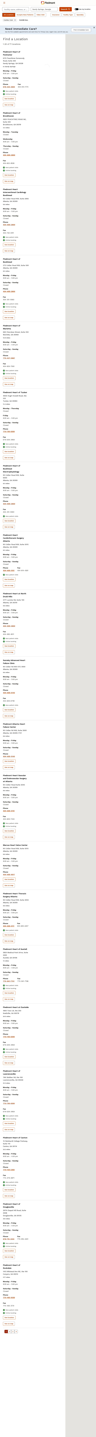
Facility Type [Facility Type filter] (68, 15)
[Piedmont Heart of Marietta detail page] (9, 378)
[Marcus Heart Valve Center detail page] (9, 879)
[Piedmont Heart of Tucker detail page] (9, 451)
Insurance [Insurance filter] (55, 15)
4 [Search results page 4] (16, 1331)
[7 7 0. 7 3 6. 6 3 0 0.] (9, 431)
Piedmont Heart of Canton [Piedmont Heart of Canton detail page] (15, 1138)
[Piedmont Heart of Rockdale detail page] (9, 1318)
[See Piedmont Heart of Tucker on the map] (9, 458)
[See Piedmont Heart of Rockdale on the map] (9, 1324)
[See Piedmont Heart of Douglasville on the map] (9, 1257)
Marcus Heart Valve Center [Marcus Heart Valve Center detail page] (15, 845)
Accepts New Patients (25, 15)
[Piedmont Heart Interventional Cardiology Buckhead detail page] (9, 245)
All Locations (9, 15)
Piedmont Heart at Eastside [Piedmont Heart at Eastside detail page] (16, 1007)
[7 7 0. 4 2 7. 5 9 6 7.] (9, 358)
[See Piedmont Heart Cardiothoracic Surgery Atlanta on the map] (9, 585)
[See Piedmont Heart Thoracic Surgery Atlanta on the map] (9, 941)
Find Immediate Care (81, 30)
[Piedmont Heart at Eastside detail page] (9, 1057)
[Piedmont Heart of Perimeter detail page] (9, 99)
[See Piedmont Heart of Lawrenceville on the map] (9, 1130)
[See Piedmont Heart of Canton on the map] (9, 1196)
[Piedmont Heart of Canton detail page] (9, 1190)
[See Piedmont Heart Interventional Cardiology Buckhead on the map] (9, 251)
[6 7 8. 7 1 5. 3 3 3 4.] (8, 1239)
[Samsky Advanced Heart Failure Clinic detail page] (9, 710)
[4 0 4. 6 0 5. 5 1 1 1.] (8, 926)
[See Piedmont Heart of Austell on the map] (9, 999)
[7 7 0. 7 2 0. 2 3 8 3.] (9, 1169)
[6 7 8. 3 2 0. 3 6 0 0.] (9, 87)
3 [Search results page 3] (12, 1331)
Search (65, 9)
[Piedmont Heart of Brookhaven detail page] (9, 175)
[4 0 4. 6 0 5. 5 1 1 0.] (8, 811)
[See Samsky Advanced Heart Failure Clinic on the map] (9, 716)
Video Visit (41, 15)
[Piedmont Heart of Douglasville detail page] (9, 1251)
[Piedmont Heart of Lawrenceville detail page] (9, 1123)
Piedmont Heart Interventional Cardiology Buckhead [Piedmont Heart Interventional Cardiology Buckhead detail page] (14, 192)
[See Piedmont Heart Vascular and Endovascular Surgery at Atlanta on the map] (9, 837)
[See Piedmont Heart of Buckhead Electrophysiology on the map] (9, 527)
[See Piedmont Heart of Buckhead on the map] (9, 318)
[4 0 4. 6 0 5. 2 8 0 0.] (9, 155)
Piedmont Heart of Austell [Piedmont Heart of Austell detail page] (15, 949)
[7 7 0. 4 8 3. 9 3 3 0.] (9, 1297)
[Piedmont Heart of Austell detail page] (9, 993)
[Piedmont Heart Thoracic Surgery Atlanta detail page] (9, 935)
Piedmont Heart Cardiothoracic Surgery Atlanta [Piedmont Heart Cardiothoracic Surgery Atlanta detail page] (13, 538)
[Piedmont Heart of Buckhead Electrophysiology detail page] (9, 521)
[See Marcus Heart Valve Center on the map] (9, 885)
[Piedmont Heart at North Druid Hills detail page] (9, 646)
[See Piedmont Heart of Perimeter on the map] (9, 105)
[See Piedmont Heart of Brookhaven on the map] (9, 181)
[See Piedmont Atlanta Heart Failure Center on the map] (9, 767)
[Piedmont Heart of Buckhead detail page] (9, 311)
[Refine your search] (15, 9)
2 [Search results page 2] (9, 1331)
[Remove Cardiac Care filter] (9, 20)
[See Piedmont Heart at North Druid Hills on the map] (9, 652)
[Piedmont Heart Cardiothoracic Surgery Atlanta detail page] (9, 579)
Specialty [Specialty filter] (80, 15)
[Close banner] (94, 27)
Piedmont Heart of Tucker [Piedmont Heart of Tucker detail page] (15, 392)
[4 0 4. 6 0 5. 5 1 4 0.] (9, 692)
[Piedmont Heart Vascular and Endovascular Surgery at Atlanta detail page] (9, 831)
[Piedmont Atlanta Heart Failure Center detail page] (9, 761)
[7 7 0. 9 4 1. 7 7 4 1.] (8, 981)
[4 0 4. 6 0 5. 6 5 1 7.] (9, 874)
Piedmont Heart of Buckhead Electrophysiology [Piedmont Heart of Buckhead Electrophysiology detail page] (11, 469)
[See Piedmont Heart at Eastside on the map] (9, 1063)
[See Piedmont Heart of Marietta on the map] (9, 384)
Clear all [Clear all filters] (23, 20)
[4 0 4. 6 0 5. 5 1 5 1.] (8, 570)
